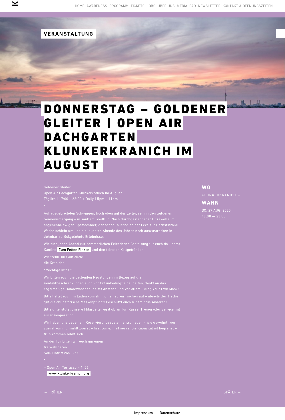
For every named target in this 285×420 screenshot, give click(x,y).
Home (35, 9)
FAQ (181, 9)
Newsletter (202, 9)
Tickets (107, 9)
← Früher (53, 392)
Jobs (125, 9)
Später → (232, 392)
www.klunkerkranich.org (68, 373)
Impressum (143, 413)
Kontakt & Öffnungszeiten (245, 9)
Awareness (57, 9)
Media (165, 9)
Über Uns (145, 9)
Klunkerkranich (219, 195)
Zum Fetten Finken (74, 250)
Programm (83, 9)
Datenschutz (170, 413)
